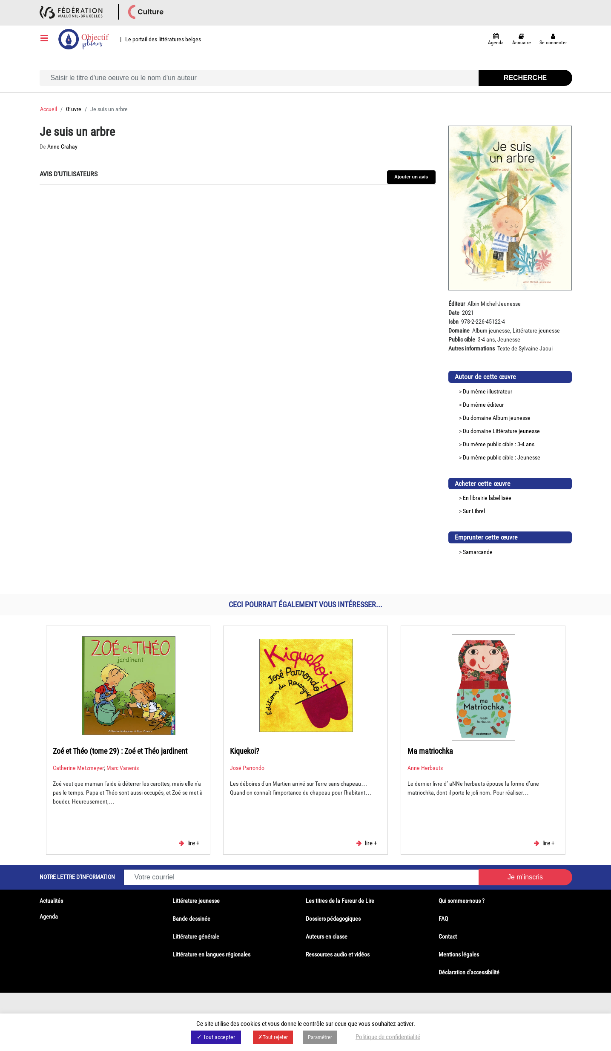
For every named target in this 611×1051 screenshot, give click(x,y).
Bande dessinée (191, 918)
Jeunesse (528, 457)
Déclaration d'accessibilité (469, 972)
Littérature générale (195, 936)
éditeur (495, 404)
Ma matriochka (430, 751)
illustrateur (499, 391)
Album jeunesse (512, 417)
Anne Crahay (62, 146)
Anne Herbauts (425, 767)
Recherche (525, 77)
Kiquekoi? (244, 751)
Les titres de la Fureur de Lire (340, 900)
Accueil (48, 109)
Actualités (51, 900)
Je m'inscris (525, 877)
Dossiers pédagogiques (333, 918)
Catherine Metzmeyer (78, 767)
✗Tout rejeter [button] (273, 1037)
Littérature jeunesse (516, 431)
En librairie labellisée (487, 497)
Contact (448, 936)
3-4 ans (525, 444)
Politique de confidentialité (388, 1037)
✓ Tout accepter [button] (216, 1037)
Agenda (49, 916)
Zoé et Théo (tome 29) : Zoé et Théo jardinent (120, 751)
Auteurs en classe (326, 936)
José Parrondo (247, 767)
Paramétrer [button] (320, 1037)
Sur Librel (474, 511)
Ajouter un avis (411, 176)
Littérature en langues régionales (211, 954)
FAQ (443, 918)
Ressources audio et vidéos (338, 954)
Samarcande (478, 551)
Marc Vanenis (122, 767)
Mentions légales (459, 954)
